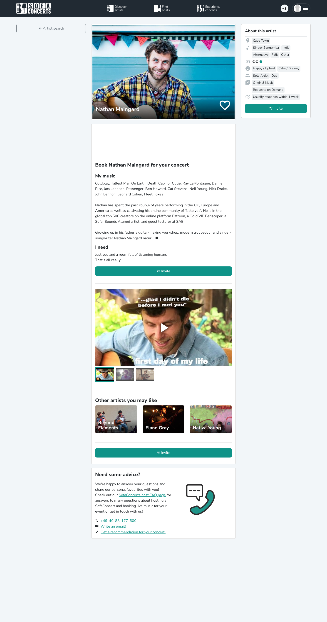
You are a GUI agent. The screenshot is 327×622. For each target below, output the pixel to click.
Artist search (53, 28)
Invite (165, 271)
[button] (301, 8)
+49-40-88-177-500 (118, 520)
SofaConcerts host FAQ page (142, 495)
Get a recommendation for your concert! (133, 532)
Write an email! (113, 526)
